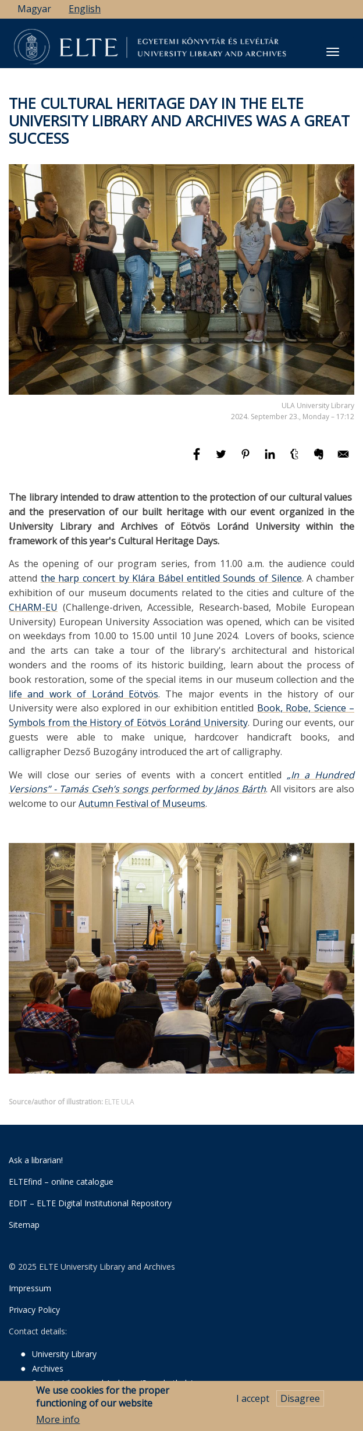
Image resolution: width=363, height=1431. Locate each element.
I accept (252, 1398)
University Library (64, 1353)
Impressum (30, 1288)
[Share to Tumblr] (295, 459)
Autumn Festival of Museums (142, 803)
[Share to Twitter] (222, 459)
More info (58, 1419)
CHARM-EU (33, 607)
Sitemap (24, 1224)
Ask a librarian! (36, 1160)
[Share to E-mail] (343, 459)
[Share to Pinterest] (247, 459)
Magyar (34, 8)
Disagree (300, 1398)
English (85, 8)
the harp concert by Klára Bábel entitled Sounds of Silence (171, 578)
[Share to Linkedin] (271, 459)
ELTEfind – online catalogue (61, 1181)
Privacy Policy (34, 1309)
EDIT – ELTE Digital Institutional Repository (90, 1203)
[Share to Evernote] (320, 459)
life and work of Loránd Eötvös (83, 694)
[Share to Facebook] (198, 459)
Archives (47, 1368)
